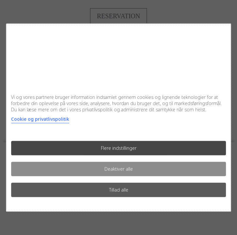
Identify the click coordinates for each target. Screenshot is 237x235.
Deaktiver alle (118, 168)
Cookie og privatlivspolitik (40, 119)
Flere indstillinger (118, 148)
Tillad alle (118, 189)
